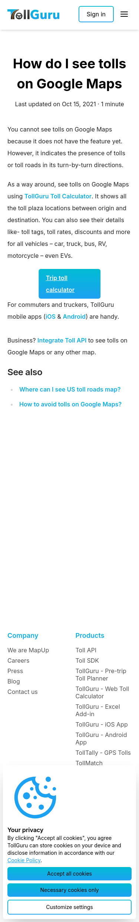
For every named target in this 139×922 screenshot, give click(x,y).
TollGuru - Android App (101, 738)
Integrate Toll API (61, 340)
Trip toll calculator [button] (60, 283)
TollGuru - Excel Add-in (98, 710)
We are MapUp (28, 650)
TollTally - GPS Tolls (103, 752)
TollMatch (89, 763)
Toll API (86, 650)
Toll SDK (87, 660)
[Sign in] (96, 14)
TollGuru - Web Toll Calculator (102, 692)
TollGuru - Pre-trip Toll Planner (101, 674)
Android (74, 316)
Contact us (22, 691)
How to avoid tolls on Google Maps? (70, 404)
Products (90, 635)
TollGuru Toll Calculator (58, 196)
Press (15, 671)
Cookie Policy (23, 860)
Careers (18, 660)
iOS (51, 316)
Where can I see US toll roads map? (69, 389)
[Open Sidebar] (124, 14)
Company (22, 635)
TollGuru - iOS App (102, 724)
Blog (13, 681)
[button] (69, 873)
